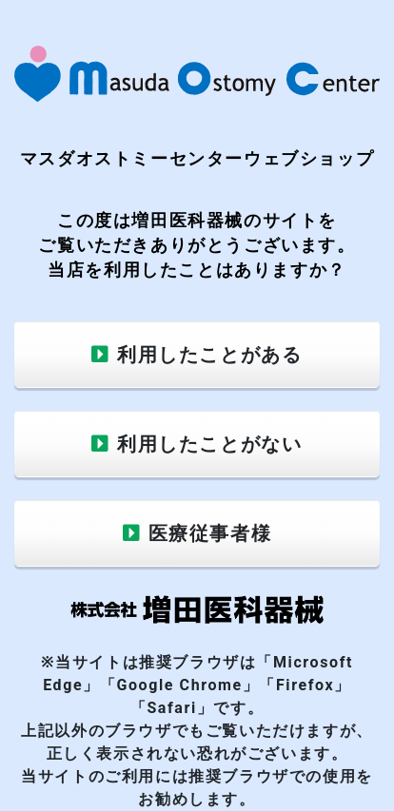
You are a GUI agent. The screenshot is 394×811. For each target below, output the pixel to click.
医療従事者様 (210, 533)
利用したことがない (209, 444)
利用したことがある (209, 354)
